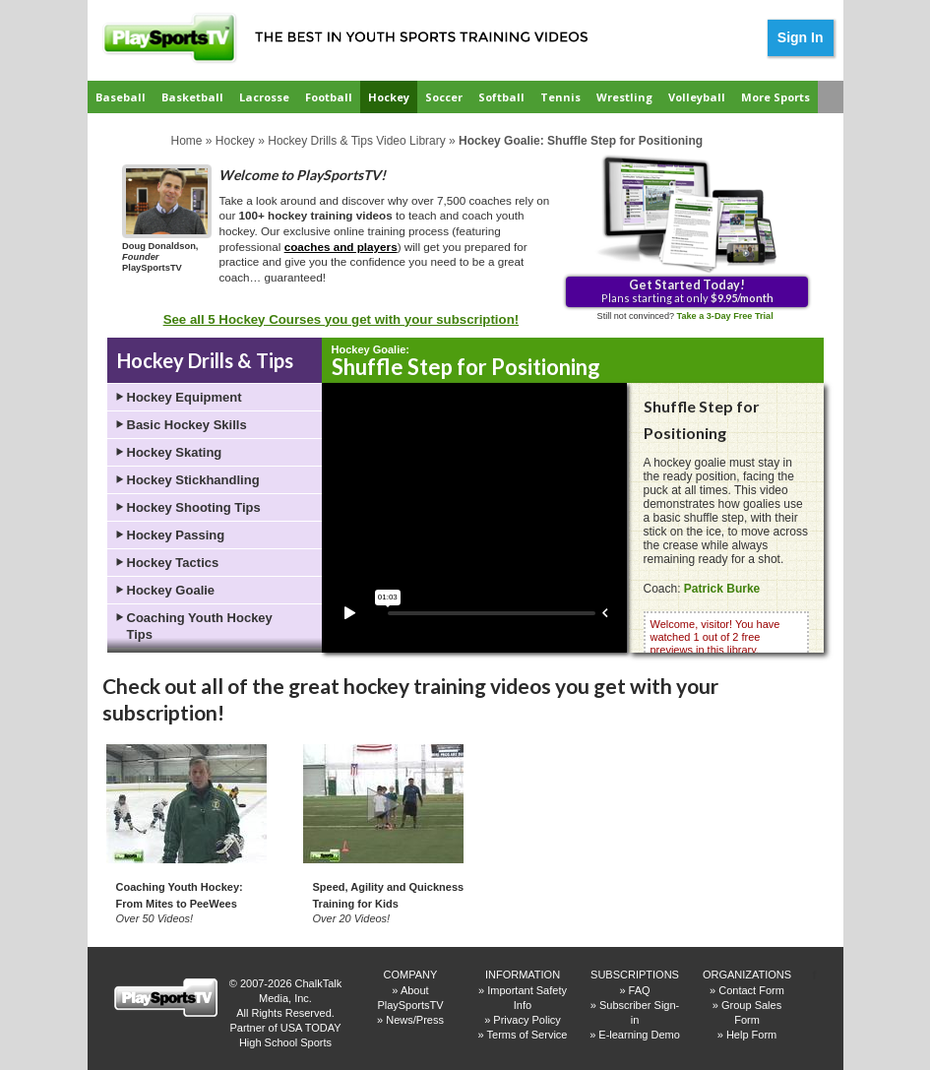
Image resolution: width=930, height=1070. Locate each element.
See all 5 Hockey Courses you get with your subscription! (341, 319)
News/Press (415, 1020)
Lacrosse (264, 97)
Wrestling (624, 97)
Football (328, 97)
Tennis (560, 97)
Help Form (751, 1034)
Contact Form (751, 990)
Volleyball (696, 97)
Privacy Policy (526, 1020)
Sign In (800, 37)
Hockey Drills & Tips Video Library (357, 141)
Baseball (120, 97)
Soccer (444, 97)
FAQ (640, 990)
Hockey (388, 97)
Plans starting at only (687, 290)
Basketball (192, 97)
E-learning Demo (639, 1034)
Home (187, 141)
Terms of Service (527, 1034)
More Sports (775, 97)
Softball (501, 97)
